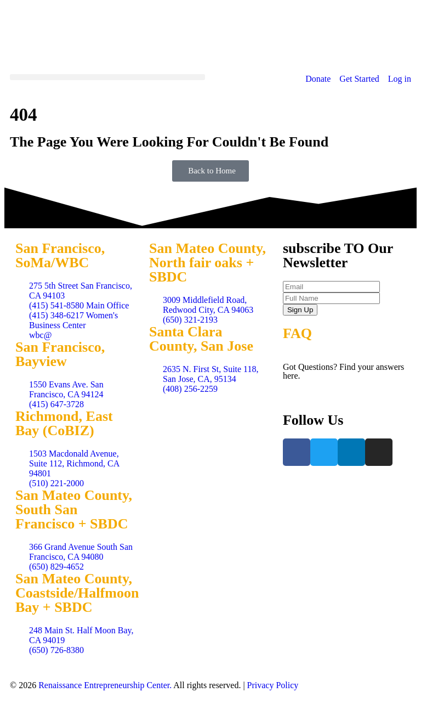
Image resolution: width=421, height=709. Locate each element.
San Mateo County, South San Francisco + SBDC (73, 509)
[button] (107, 77)
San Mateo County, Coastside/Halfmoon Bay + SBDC (77, 593)
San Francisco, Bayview (60, 354)
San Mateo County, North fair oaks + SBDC (207, 262)
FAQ (297, 333)
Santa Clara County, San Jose (201, 339)
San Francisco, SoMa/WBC (60, 255)
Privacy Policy (273, 685)
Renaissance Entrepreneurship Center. (105, 685)
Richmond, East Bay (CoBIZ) (64, 423)
